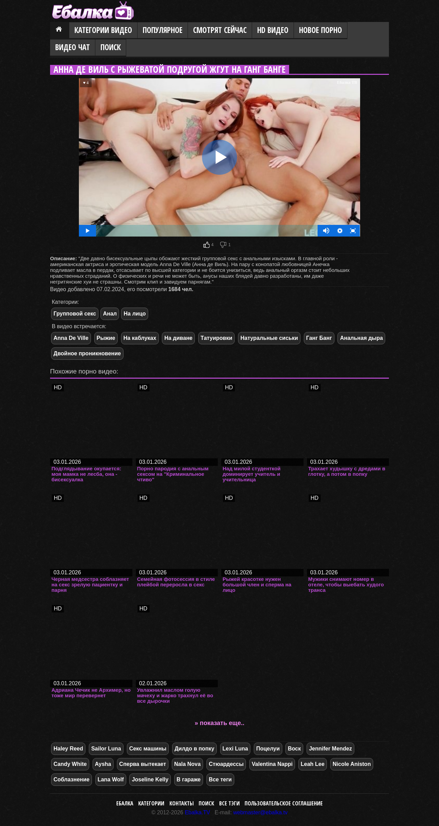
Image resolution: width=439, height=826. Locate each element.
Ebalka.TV (197, 812)
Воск (294, 749)
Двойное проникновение (87, 353)
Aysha (103, 764)
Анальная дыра (361, 338)
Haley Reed (68, 749)
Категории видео (103, 30)
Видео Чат (72, 47)
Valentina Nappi (272, 764)
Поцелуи (268, 749)
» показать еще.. (220, 723)
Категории (151, 803)
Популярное (162, 30)
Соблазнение (72, 779)
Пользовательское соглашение (284, 803)
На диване (178, 338)
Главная (59, 30)
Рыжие (106, 338)
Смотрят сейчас (220, 30)
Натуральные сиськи (269, 338)
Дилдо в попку (194, 749)
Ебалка (124, 803)
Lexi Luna (235, 749)
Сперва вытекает (142, 764)
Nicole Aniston (352, 764)
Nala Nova (187, 764)
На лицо (134, 314)
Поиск (110, 47)
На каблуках (139, 338)
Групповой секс (75, 314)
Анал (110, 314)
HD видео (272, 30)
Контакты (181, 803)
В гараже (189, 779)
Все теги (220, 779)
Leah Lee (312, 764)
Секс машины (148, 749)
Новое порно (320, 30)
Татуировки (216, 338)
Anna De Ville (71, 338)
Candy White (70, 764)
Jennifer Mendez (330, 749)
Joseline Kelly (150, 779)
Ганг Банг (319, 338)
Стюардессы (226, 764)
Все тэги (229, 803)
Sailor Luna (106, 749)
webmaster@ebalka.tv (260, 812)
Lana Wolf (111, 779)
